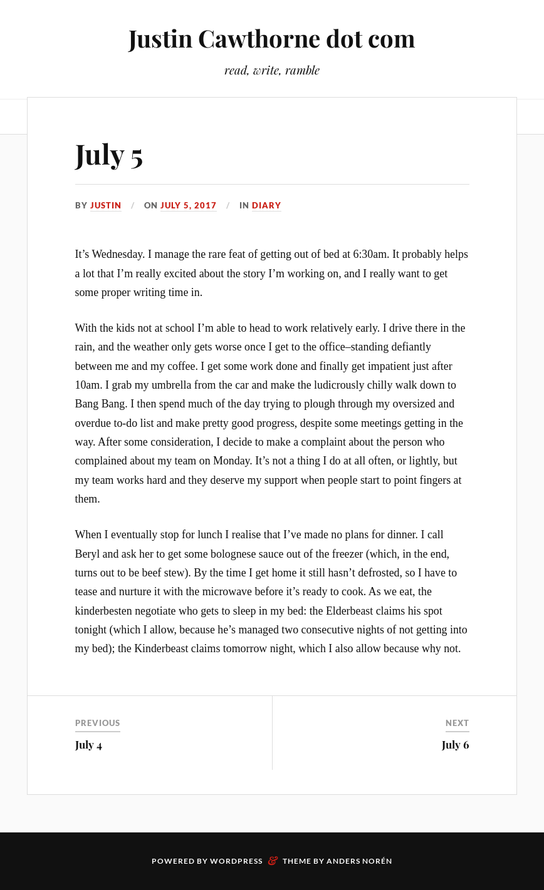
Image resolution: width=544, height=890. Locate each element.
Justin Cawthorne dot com (272, 38)
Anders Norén (359, 861)
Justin (106, 205)
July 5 (109, 153)
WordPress (236, 861)
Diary (266, 205)
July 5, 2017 (188, 205)
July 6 (455, 744)
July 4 (88, 744)
